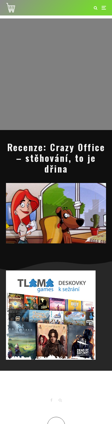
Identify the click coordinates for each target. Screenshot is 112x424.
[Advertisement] (56, 74)
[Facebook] (51, 400)
